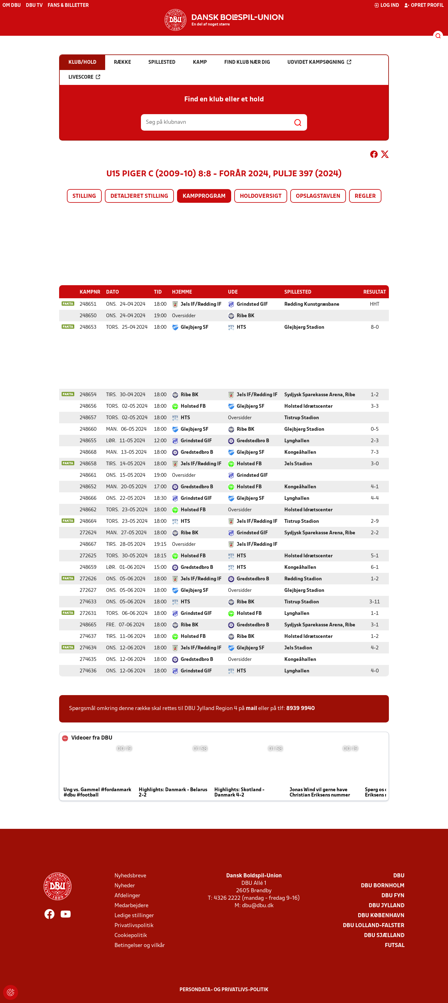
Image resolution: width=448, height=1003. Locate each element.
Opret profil (424, 5)
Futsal (394, 945)
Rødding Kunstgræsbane (311, 304)
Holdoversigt (261, 196)
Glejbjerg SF (194, 327)
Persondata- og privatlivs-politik (224, 989)
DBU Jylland (386, 905)
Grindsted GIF (252, 304)
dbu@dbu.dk (257, 905)
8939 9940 (300, 708)
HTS (241, 327)
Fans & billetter (68, 5)
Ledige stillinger (134, 915)
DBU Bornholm (382, 885)
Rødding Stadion (303, 579)
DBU (398, 875)
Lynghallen (296, 441)
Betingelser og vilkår (139, 945)
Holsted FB (193, 406)
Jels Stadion (298, 464)
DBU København (381, 915)
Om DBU (11, 5)
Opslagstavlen (318, 196)
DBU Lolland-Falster (373, 925)
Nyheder (124, 885)
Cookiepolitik (130, 935)
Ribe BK (245, 315)
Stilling (84, 196)
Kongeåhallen (300, 452)
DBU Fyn (392, 895)
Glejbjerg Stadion (304, 327)
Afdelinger (127, 895)
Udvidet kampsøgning (319, 62)
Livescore (84, 77)
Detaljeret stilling (139, 196)
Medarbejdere (131, 905)
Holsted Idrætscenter (308, 406)
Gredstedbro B (253, 441)
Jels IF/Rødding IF (201, 304)
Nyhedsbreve (130, 875)
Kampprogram (204, 196)
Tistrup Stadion (301, 418)
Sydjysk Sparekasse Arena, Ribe (319, 394)
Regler (365, 196)
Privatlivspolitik (133, 925)
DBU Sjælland (384, 935)
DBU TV (34, 5)
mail (251, 708)
